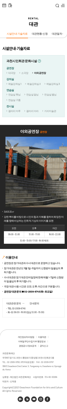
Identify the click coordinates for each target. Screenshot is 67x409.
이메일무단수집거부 (27, 341)
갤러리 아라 (32, 110)
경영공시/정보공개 (27, 345)
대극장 (11, 72)
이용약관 (42, 337)
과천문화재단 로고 (33, 6)
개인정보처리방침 (26, 337)
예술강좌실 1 (14, 83)
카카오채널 (20, 399)
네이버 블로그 (27, 399)
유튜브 (34, 399)
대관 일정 (10, 5)
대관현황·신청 (40, 33)
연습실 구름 (14, 99)
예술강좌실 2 (33, 83)
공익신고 (44, 345)
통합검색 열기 (57, 6)
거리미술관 (50, 110)
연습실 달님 (32, 94)
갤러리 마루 (14, 110)
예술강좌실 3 (53, 83)
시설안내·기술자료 (17, 33)
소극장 (24, 72)
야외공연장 (40, 72)
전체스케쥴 (4, 5)
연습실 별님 (50, 94)
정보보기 (39, 61)
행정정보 (41, 341)
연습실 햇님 (14, 94)
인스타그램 (40, 399)
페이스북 (47, 399)
